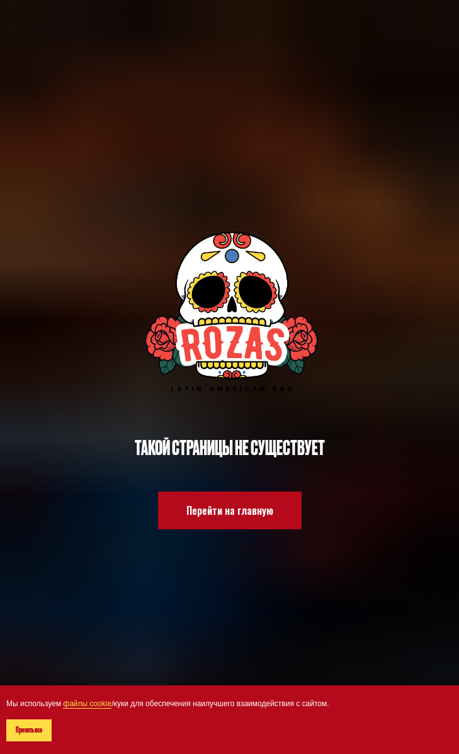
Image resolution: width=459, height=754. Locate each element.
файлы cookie (87, 703)
